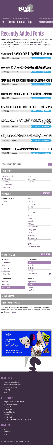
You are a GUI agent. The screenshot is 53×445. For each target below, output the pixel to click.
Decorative (32, 204)
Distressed (33, 244)
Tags (30, 21)
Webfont (4, 265)
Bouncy (30, 218)
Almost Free (5, 187)
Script (3, 204)
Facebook (7, 432)
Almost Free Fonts (10, 387)
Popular (21, 21)
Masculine (31, 235)
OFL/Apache (5, 274)
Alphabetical (32, 282)
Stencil (30, 221)
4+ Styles (31, 265)
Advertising (8, 409)
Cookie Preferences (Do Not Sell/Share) (18, 420)
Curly (30, 232)
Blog (5, 434)
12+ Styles (31, 271)
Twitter (6, 429)
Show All (4, 282)
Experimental (32, 238)
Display (4, 201)
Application (5, 271)
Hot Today (5, 182)
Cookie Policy (8, 417)
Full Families (32, 274)
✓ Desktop (5, 262)
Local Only (5, 284)
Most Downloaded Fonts (12, 385)
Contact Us (7, 407)
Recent (11, 21)
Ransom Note (33, 227)
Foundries (31, 182)
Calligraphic (32, 230)
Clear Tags (46, 193)
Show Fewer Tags (34, 246)
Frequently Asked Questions (14, 402)
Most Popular (6, 179)
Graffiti (30, 207)
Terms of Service (9, 412)
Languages (32, 179)
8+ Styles (31, 268)
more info (12, 312)
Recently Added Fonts (11, 382)
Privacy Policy (8, 415)
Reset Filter (45, 254)
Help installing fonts (11, 404)
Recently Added (7, 176)
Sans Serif (31, 213)
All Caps (31, 224)
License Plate (32, 241)
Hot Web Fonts (6, 185)
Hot (3, 21)
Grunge (30, 210)
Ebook (5, 268)
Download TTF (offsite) (41, 58)
